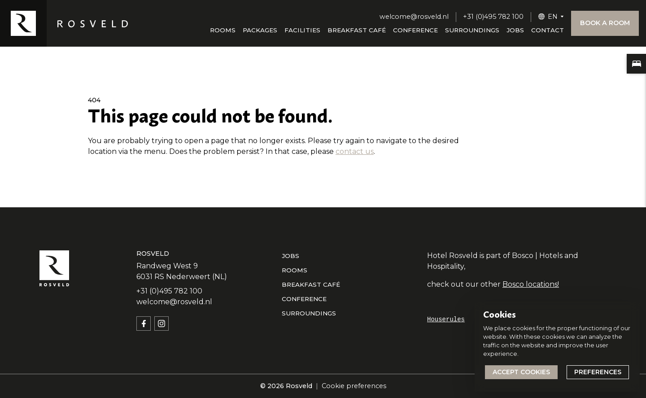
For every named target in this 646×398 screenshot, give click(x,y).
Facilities (302, 30)
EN (553, 17)
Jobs (515, 30)
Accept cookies (521, 372)
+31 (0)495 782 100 (493, 17)
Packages (260, 30)
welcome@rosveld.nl (414, 17)
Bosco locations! (530, 284)
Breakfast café (356, 30)
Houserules (446, 319)
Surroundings (472, 30)
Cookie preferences (354, 386)
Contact (547, 30)
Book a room (605, 23)
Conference (415, 30)
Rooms (223, 30)
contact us (355, 151)
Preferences (597, 372)
